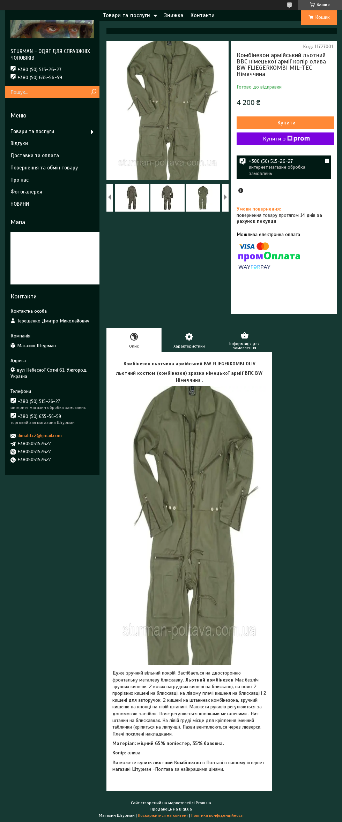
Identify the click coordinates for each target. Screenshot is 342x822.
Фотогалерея (26, 192)
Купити (286, 122)
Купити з (286, 138)
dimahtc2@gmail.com (39, 436)
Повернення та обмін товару (44, 168)
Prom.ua (203, 802)
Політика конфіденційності (217, 815)
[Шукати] (93, 92)
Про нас (19, 180)
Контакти (203, 15)
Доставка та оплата (34, 155)
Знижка (174, 15)
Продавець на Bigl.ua (171, 809)
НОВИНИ (19, 204)
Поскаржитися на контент (163, 815)
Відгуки (19, 143)
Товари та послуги (126, 15)
